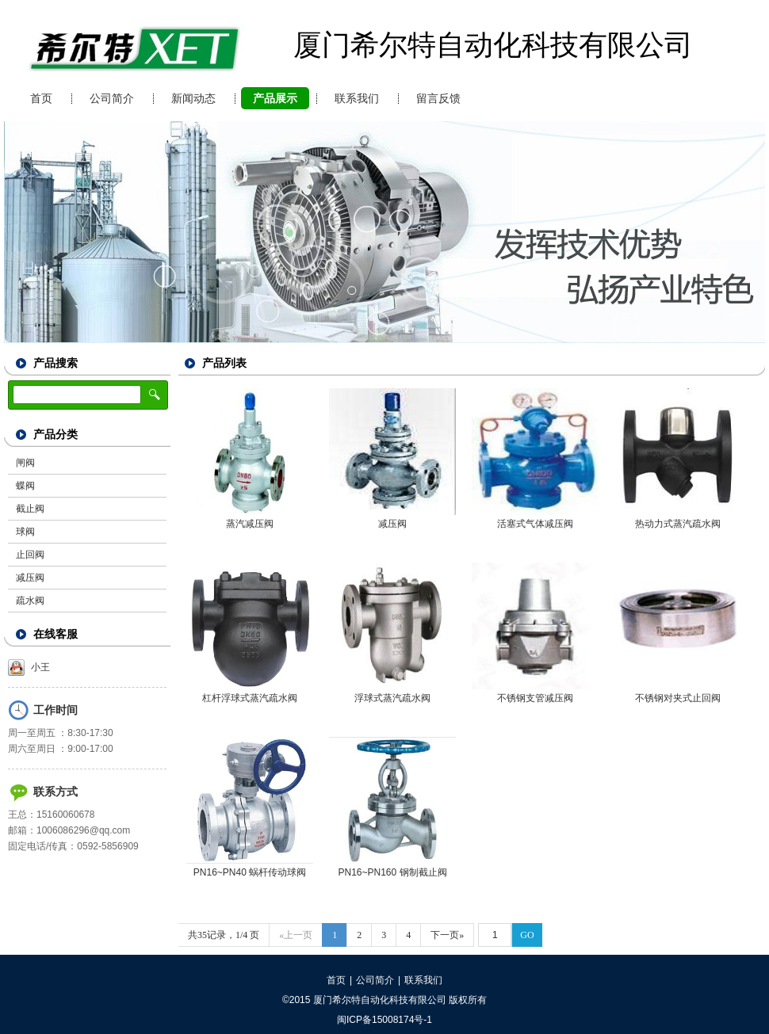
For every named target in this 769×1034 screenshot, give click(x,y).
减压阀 (30, 577)
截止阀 (30, 508)
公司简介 (112, 98)
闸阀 (25, 462)
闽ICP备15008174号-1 (384, 1019)
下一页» (447, 935)
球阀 (25, 531)
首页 (41, 98)
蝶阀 (25, 485)
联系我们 (357, 98)
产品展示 (275, 98)
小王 (29, 667)
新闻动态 (193, 98)
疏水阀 (30, 600)
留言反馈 (438, 98)
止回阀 (30, 554)
